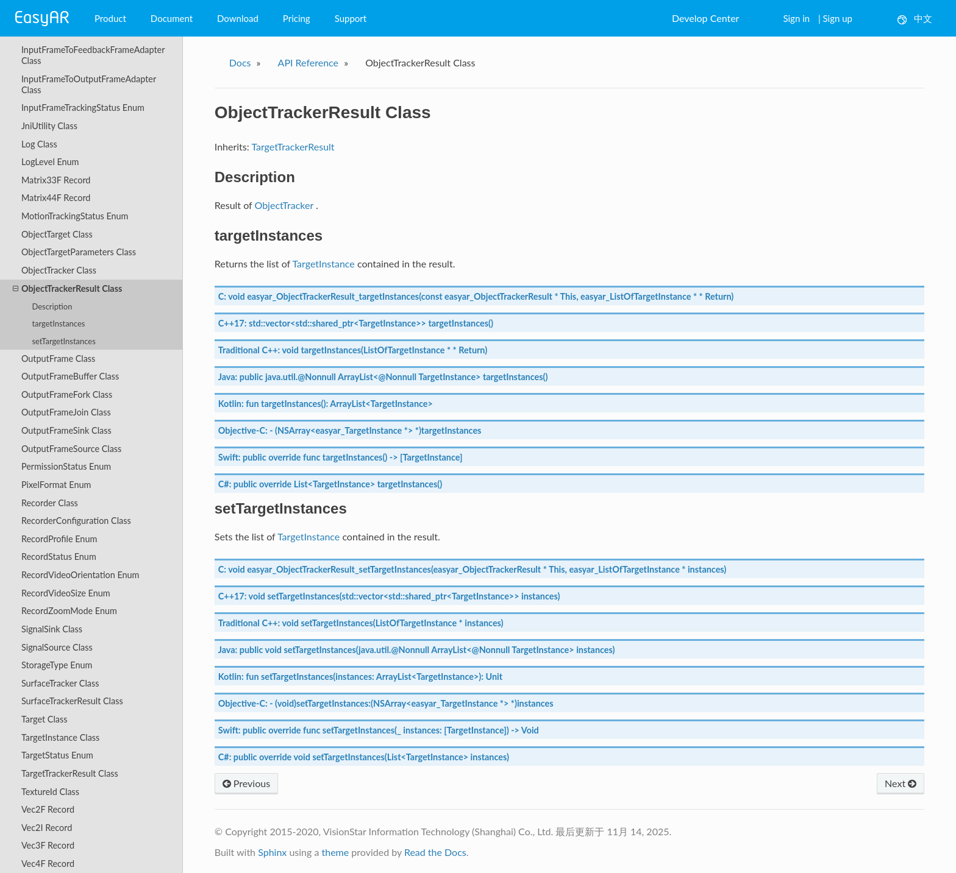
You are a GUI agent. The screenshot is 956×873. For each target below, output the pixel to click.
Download (238, 18)
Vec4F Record (47, 863)
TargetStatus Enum (57, 755)
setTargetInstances (63, 341)
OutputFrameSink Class (66, 430)
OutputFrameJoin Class (66, 412)
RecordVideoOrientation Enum (80, 575)
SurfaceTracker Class (60, 683)
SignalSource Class (57, 647)
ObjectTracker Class (58, 270)
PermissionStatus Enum (66, 466)
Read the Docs (435, 852)
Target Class (44, 719)
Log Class (39, 144)
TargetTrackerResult (292, 146)
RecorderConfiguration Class (76, 520)
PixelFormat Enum (56, 484)
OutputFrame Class (58, 358)
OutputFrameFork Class (66, 394)
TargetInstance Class (60, 737)
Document (172, 18)
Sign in (796, 18)
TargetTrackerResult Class (69, 773)
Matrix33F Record (55, 180)
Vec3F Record (47, 845)
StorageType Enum (56, 665)
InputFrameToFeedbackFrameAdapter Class (93, 55)
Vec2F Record (47, 809)
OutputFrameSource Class (71, 449)
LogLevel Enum (50, 162)
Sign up (837, 18)
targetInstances (58, 323)
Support (351, 18)
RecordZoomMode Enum (69, 611)
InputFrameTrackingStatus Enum (82, 107)
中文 (914, 18)
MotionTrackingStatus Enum (75, 216)
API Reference (308, 62)
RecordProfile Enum (59, 539)
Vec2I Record (46, 827)
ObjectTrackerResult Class (67, 288)
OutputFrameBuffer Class (70, 376)
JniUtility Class (49, 126)
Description (52, 306)
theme (335, 852)
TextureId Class (50, 791)
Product (110, 18)
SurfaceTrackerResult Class (72, 701)
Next (900, 783)
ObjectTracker (283, 205)
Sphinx (272, 852)
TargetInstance (324, 263)
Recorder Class (49, 503)
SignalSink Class (51, 629)
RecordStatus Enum (58, 556)
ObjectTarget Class (57, 234)
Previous (246, 783)
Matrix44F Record (55, 198)
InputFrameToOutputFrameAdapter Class (88, 84)
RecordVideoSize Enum (65, 593)
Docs (240, 62)
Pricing (296, 18)
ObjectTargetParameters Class (78, 252)
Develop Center (705, 18)
